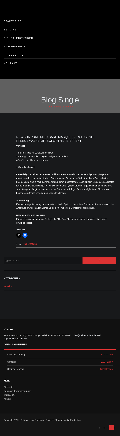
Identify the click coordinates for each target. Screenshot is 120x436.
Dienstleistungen (18, 38)
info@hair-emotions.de (85, 335)
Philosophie (14, 55)
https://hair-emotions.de (15, 338)
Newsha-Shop (14, 46)
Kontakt (10, 63)
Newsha (8, 286)
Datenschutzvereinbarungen (17, 391)
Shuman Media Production (68, 420)
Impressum (9, 395)
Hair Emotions (30, 244)
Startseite (13, 21)
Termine (10, 29)
